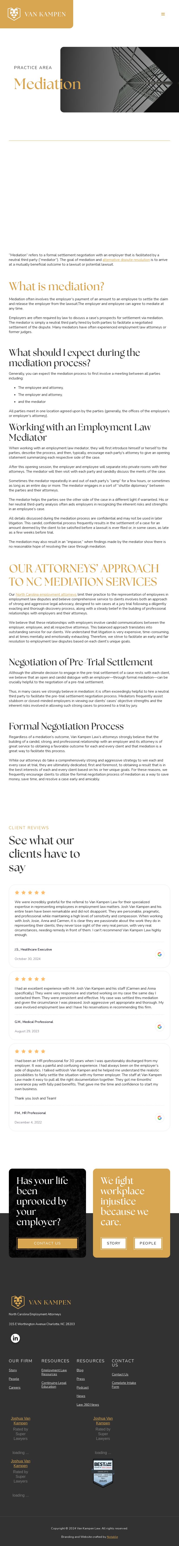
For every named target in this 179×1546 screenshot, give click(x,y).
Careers (15, 1388)
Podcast (83, 1388)
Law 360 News (88, 1405)
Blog (80, 1370)
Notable (112, 1537)
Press (81, 1379)
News (81, 1396)
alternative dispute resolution (126, 259)
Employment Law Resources (54, 1372)
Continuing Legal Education (53, 1385)
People (14, 1379)
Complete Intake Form (124, 1385)
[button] (163, 14)
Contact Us (120, 1375)
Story (13, 1370)
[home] (36, 14)
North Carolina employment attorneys (46, 594)
